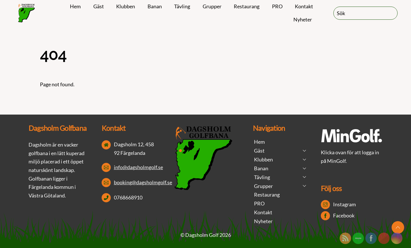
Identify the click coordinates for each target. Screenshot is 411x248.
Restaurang (246, 6)
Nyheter (302, 19)
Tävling (182, 6)
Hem (75, 6)
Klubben (125, 6)
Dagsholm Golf (202, 235)
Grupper (212, 6)
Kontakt (304, 6)
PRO (277, 6)
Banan (155, 6)
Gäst (98, 6)
